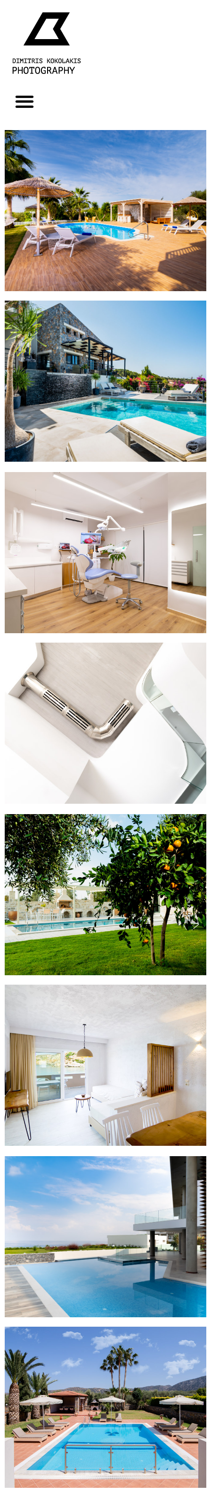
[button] (24, 101)
